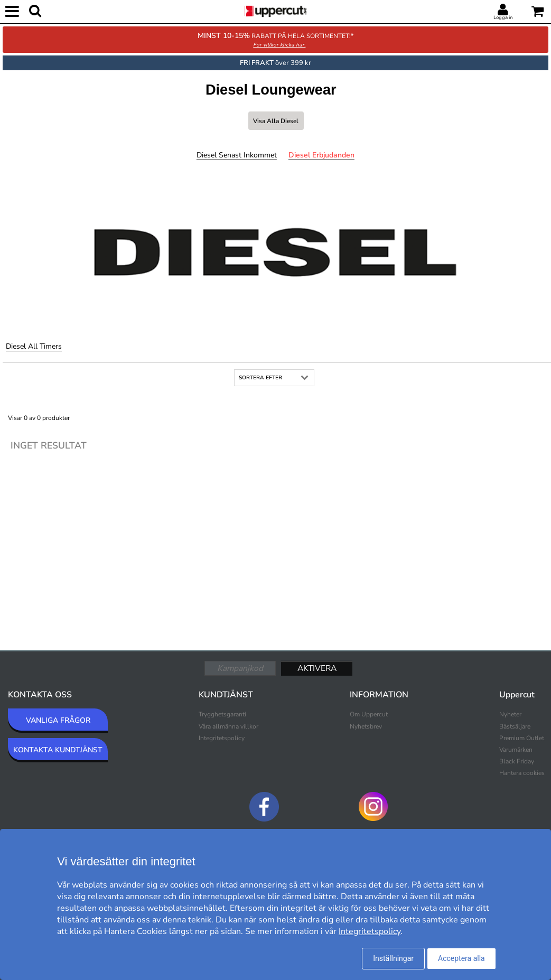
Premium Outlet (521, 738)
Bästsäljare (514, 726)
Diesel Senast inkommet (237, 155)
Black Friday (516, 761)
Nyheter (510, 714)
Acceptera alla (461, 958)
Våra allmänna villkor (228, 726)
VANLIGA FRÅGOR (58, 720)
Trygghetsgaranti (222, 714)
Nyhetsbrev (366, 726)
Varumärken (516, 749)
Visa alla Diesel (275, 121)
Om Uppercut (369, 714)
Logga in (502, 17)
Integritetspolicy (222, 738)
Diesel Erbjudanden (321, 155)
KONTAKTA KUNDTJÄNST (57, 750)
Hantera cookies (522, 773)
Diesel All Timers (34, 346)
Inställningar (393, 958)
